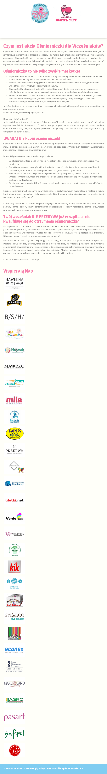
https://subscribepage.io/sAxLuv (28, 112)
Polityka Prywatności (48, 768)
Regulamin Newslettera (71, 768)
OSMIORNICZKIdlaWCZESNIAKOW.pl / (20, 768)
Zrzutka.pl (34, 259)
